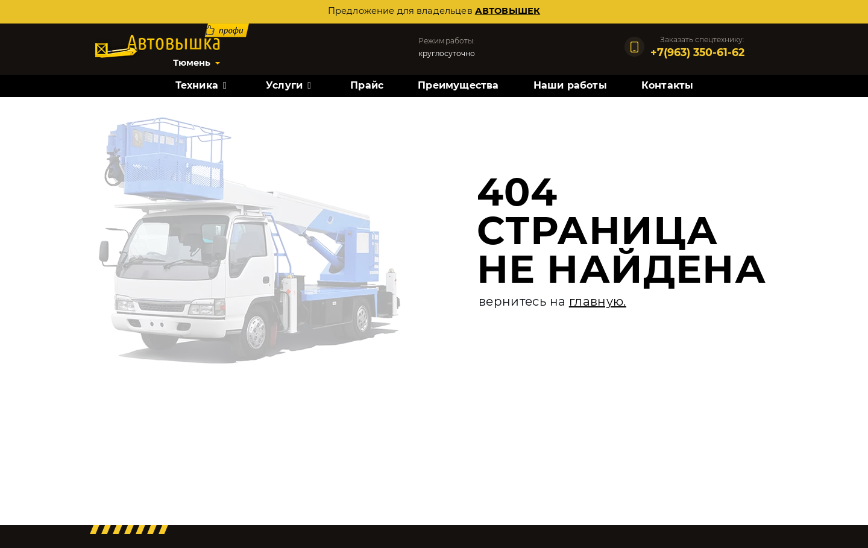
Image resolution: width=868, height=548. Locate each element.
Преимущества (458, 85)
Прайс (366, 85)
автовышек (507, 10)
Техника (196, 85)
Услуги (284, 85)
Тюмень (191, 62)
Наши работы (570, 85)
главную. (597, 301)
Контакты (667, 85)
